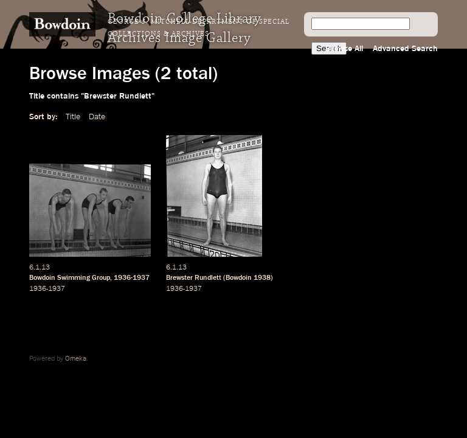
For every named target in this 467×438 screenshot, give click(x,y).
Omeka (75, 359)
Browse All (344, 48)
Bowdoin (239, 278)
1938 (262, 278)
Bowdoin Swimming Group (69, 278)
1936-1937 (132, 278)
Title (73, 117)
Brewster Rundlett (193, 278)
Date (97, 117)
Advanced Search (405, 48)
